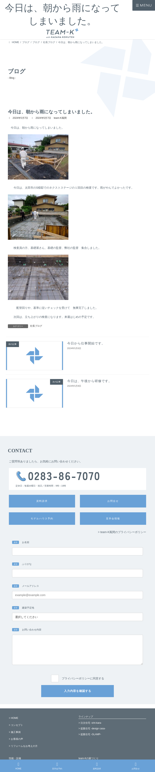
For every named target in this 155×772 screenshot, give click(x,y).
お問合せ (136, 766)
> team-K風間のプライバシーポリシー (122, 532)
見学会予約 (57, 766)
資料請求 (97, 766)
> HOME (13, 718)
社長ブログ (36, 326)
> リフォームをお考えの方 (23, 746)
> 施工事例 (15, 732)
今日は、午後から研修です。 (89, 381)
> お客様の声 (16, 739)
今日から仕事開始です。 (86, 343)
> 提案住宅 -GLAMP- (90, 734)
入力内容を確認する (77, 690)
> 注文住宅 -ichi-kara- (90, 722)
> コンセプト (16, 725)
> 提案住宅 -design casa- (92, 728)
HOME (18, 766)
